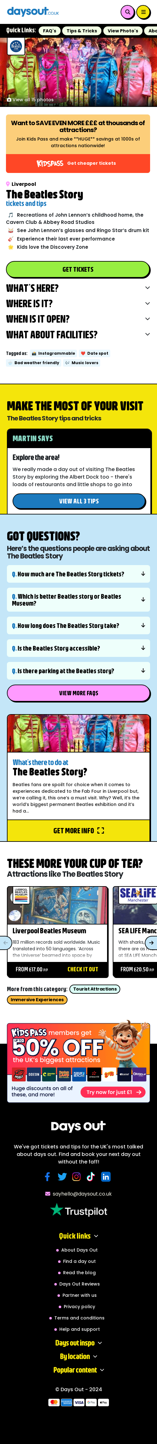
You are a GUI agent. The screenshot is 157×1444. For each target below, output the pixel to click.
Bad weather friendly (33, 362)
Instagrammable (53, 353)
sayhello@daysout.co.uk (78, 1193)
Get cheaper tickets (76, 163)
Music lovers (81, 362)
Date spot (94, 353)
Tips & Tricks (82, 31)
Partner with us (79, 1295)
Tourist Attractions (95, 989)
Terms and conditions (79, 1318)
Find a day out (79, 1261)
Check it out (83, 969)
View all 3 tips (79, 501)
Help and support (79, 1329)
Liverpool (21, 184)
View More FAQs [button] (78, 693)
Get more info (78, 830)
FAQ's (49, 31)
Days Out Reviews (79, 1284)
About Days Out (79, 1250)
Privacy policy (79, 1306)
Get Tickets (78, 269)
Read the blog (79, 1272)
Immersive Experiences (37, 1000)
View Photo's (123, 31)
